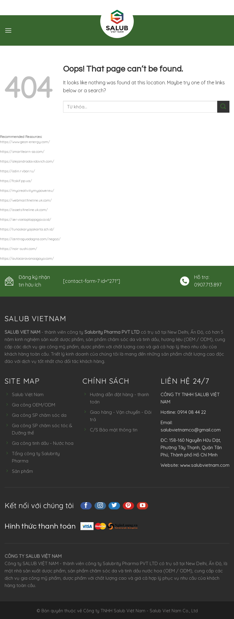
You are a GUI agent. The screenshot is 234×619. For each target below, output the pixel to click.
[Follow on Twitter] (114, 505)
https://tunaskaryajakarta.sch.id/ (27, 229)
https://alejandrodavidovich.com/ (27, 161)
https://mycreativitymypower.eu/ (27, 190)
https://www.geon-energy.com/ (25, 142)
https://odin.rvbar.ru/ (17, 171)
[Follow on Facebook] (86, 505)
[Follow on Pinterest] (128, 505)
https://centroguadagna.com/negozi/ (30, 239)
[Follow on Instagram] (100, 505)
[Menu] (8, 30)
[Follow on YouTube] (142, 505)
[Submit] (223, 107)
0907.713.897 (208, 285)
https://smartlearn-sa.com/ (22, 151)
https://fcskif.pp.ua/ (16, 181)
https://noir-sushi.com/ (18, 249)
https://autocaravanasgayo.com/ (27, 258)
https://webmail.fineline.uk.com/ (26, 200)
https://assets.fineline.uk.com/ (24, 210)
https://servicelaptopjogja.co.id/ (25, 219)
